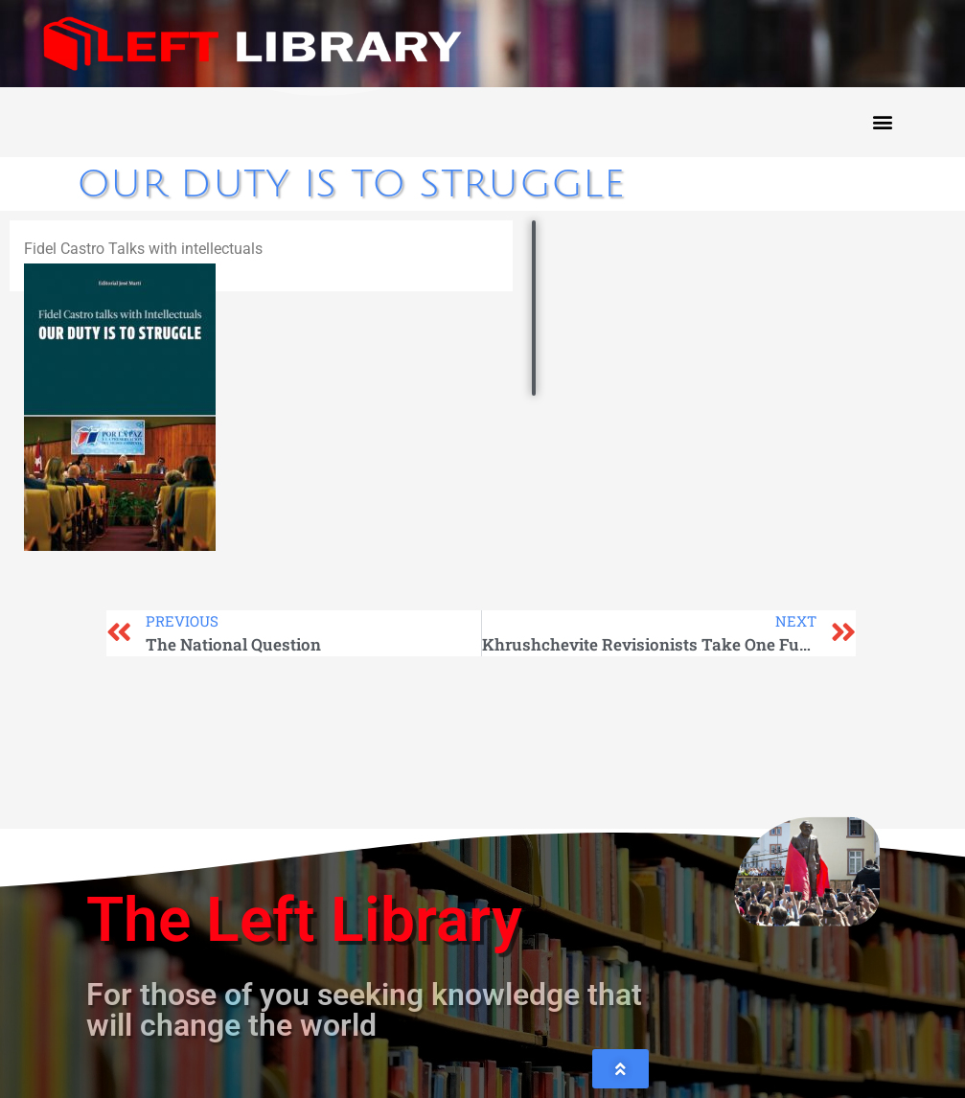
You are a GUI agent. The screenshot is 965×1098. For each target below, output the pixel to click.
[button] (882, 122)
